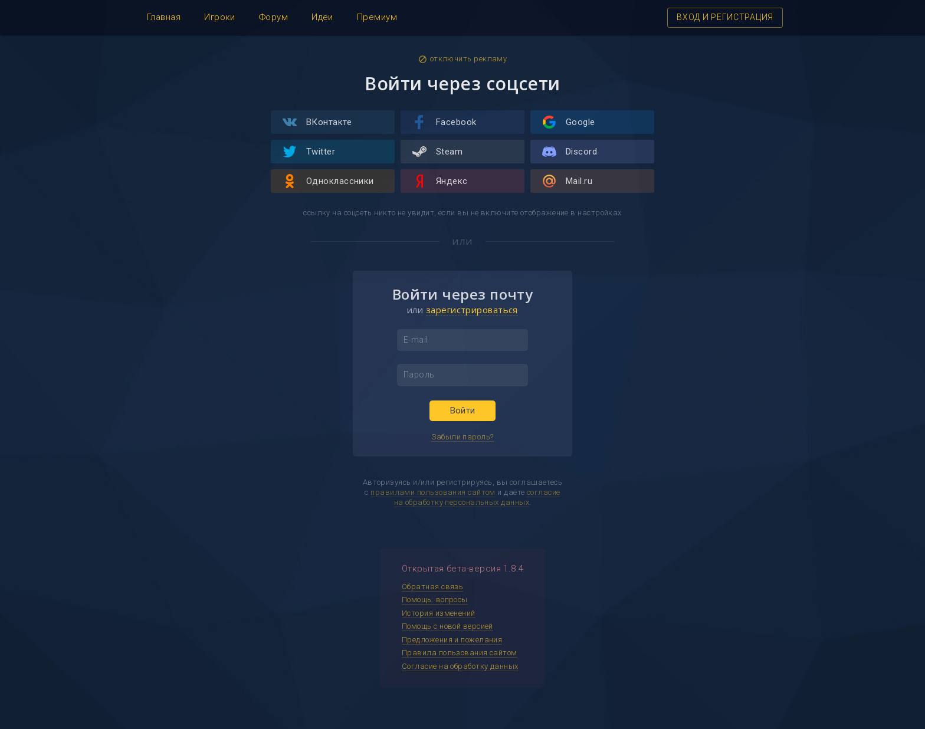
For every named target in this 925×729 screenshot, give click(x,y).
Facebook (444, 122)
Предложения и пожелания (452, 639)
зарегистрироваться (472, 310)
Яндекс (440, 181)
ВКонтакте (317, 122)
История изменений (438, 613)
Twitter (309, 152)
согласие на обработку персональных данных (477, 497)
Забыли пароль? (462, 436)
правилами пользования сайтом (433, 492)
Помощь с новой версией (447, 626)
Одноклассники (328, 181)
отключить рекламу (462, 59)
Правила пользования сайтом (459, 652)
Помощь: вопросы (435, 599)
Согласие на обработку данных (460, 666)
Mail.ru (567, 181)
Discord (569, 152)
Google (568, 122)
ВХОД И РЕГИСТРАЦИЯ (725, 17)
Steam (437, 152)
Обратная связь (432, 586)
